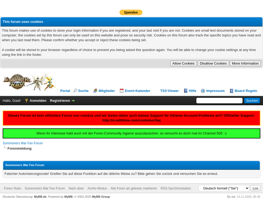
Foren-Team (12, 188)
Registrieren (60, 101)
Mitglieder (107, 91)
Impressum (215, 91)
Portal (65, 91)
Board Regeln (246, 91)
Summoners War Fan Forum (23, 143)
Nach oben (76, 188)
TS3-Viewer (169, 91)
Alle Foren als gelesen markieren (134, 188)
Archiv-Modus (97, 188)
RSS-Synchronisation (176, 188)
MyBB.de (40, 196)
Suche (83, 91)
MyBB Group (101, 196)
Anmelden (38, 101)
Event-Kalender (137, 91)
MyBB (68, 196)
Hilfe (192, 91)
